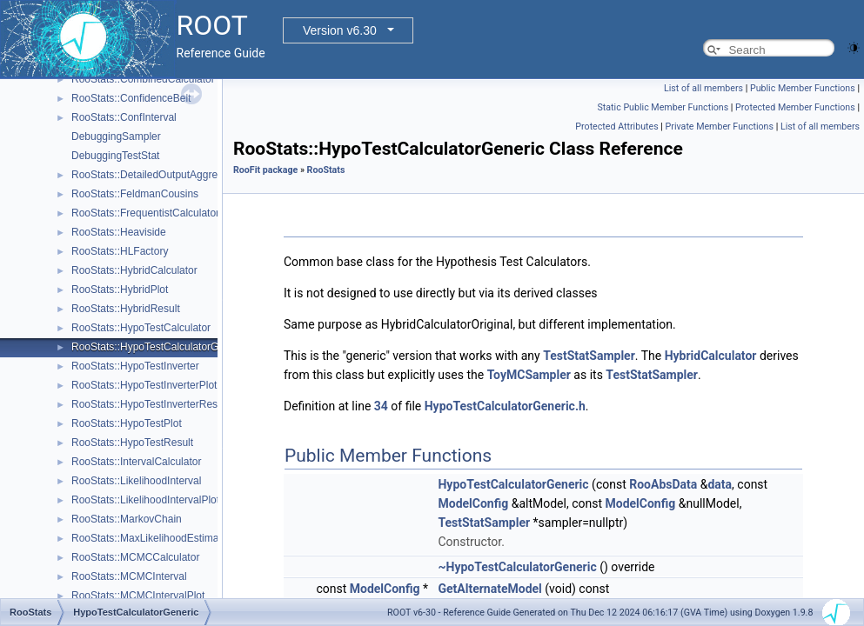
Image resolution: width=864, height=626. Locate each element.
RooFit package (265, 170)
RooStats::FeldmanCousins (134, 194)
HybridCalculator (711, 356)
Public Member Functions (802, 88)
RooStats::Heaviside (118, 232)
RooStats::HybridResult (125, 309)
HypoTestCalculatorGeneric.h (505, 406)
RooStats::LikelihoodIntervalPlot (145, 500)
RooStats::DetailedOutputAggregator (156, 175)
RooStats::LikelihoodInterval (136, 481)
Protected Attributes (616, 126)
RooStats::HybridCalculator (134, 270)
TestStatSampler (589, 356)
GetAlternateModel (489, 589)
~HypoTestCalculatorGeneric (517, 567)
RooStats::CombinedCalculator (143, 79)
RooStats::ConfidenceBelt (131, 98)
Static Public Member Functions (662, 107)
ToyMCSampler (529, 375)
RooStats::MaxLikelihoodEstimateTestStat (168, 538)
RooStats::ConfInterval (124, 117)
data (719, 484)
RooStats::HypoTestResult (132, 442)
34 (381, 406)
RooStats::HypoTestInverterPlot (144, 385)
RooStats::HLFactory (119, 251)
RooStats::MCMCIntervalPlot (137, 595)
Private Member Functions (720, 126)
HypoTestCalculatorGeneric (513, 484)
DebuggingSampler (116, 136)
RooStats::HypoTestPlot (126, 423)
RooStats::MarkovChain (126, 519)
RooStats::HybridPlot (119, 289)
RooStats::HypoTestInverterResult (150, 404)
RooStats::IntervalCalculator (136, 462)
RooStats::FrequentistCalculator (145, 213)
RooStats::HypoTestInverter (135, 366)
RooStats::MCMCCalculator (135, 557)
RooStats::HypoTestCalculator (141, 328)
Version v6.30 (340, 30)
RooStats (326, 170)
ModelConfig (473, 503)
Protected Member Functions (795, 107)
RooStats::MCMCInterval (129, 576)
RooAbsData (663, 484)
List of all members (703, 88)
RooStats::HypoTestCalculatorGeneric (159, 347)
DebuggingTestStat (115, 156)
